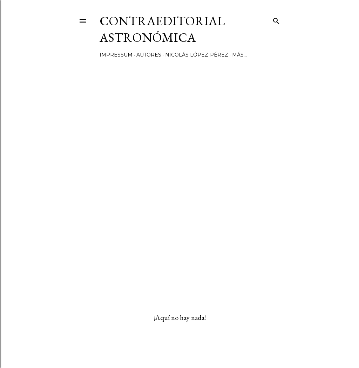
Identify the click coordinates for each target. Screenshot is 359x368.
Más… (239, 55)
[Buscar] (276, 19)
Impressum (116, 55)
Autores (148, 55)
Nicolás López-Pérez (196, 55)
